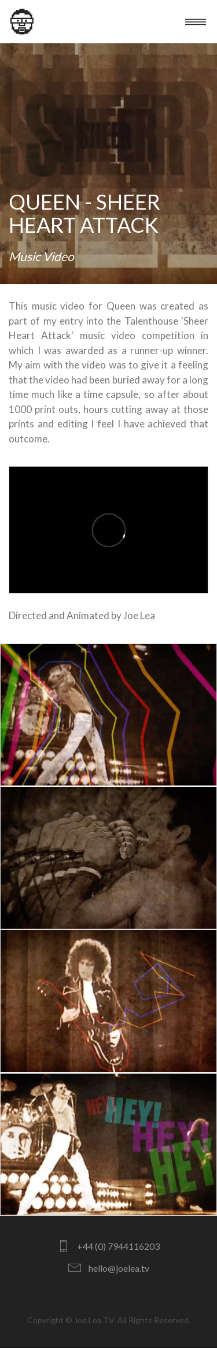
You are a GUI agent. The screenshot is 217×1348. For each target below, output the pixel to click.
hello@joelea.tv (119, 1268)
